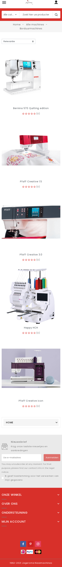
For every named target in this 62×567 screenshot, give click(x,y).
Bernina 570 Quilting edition (31, 108)
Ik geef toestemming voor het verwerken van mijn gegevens (32, 477)
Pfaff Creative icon (31, 400)
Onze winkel (12, 495)
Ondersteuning (14, 513)
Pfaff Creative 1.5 (31, 181)
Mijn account (14, 522)
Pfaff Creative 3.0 (31, 254)
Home (9, 422)
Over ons (10, 504)
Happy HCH (31, 327)
